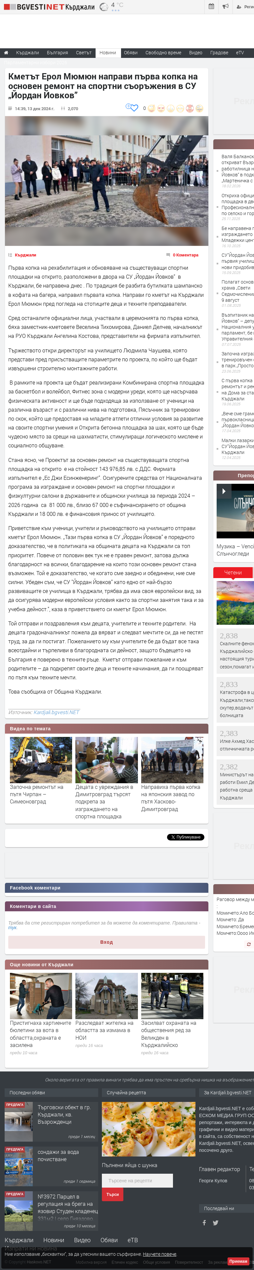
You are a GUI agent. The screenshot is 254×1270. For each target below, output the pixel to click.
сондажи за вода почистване (58, 1155)
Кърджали (25, 255)
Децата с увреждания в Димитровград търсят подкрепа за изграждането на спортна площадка (104, 801)
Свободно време (163, 52)
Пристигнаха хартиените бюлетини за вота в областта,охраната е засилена (40, 1033)
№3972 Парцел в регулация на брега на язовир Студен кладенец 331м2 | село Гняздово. (68, 1207)
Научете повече (159, 1254)
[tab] (233, 574)
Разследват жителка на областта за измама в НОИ (104, 1030)
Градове (219, 52)
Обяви (109, 1240)
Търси (112, 1194)
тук (12, 927)
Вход (106, 942)
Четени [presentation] (233, 572)
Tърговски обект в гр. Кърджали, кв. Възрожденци (64, 1114)
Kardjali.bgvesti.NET (56, 712)
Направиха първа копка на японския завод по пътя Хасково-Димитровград (170, 797)
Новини (108, 52)
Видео (82, 1240)
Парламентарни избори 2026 (35, 62)
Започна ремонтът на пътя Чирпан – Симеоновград (37, 794)
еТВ (133, 1240)
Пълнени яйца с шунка (129, 1164)
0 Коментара (185, 255)
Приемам (238, 1261)
